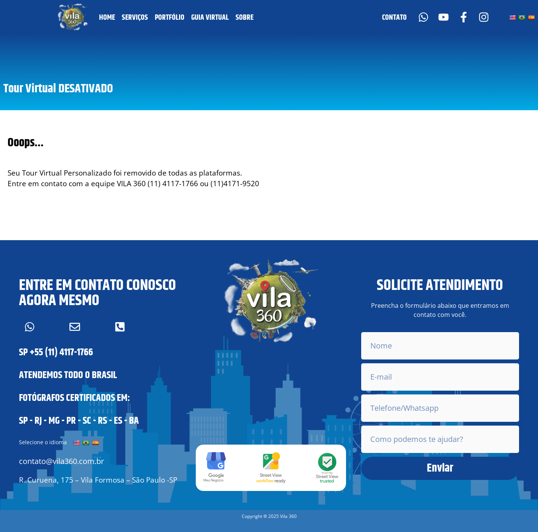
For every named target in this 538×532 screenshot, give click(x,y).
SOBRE (244, 18)
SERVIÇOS (135, 18)
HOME (107, 18)
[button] (269, 516)
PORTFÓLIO (169, 18)
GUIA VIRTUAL (210, 18)
